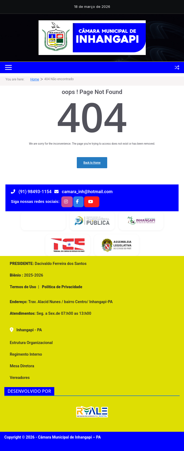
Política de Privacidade (61, 287)
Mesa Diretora (22, 366)
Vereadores (20, 377)
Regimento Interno (26, 354)
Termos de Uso (23, 287)
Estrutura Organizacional (31, 342)
